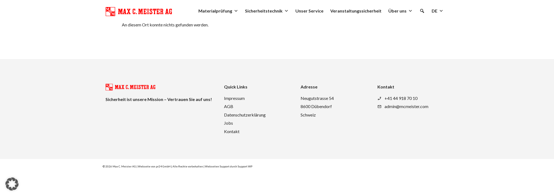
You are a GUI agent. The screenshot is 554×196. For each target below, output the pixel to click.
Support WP (245, 166)
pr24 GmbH (163, 166)
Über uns (400, 10)
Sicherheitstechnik (267, 10)
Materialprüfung (218, 10)
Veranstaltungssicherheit (356, 10)
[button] (422, 11)
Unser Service (309, 10)
